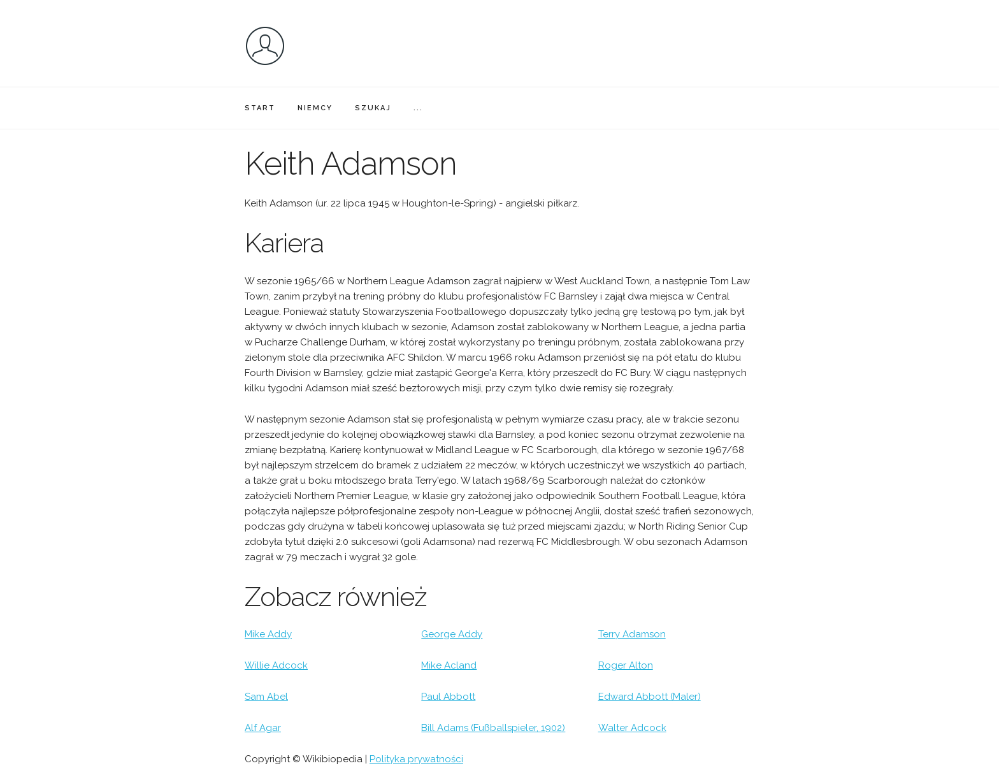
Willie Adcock (276, 665)
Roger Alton (625, 665)
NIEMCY (315, 108)
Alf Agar (263, 728)
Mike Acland (449, 665)
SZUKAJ (373, 108)
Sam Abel (266, 696)
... (418, 108)
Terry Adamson (632, 634)
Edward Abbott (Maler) (649, 696)
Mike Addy (268, 634)
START (260, 108)
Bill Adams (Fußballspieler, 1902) (493, 728)
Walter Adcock (632, 728)
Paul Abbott (448, 696)
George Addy (451, 634)
